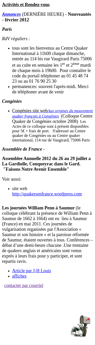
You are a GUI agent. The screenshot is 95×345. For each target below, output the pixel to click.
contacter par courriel (23, 285)
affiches (19, 276)
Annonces (11, 14)
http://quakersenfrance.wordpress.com (47, 193)
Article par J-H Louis (31, 270)
